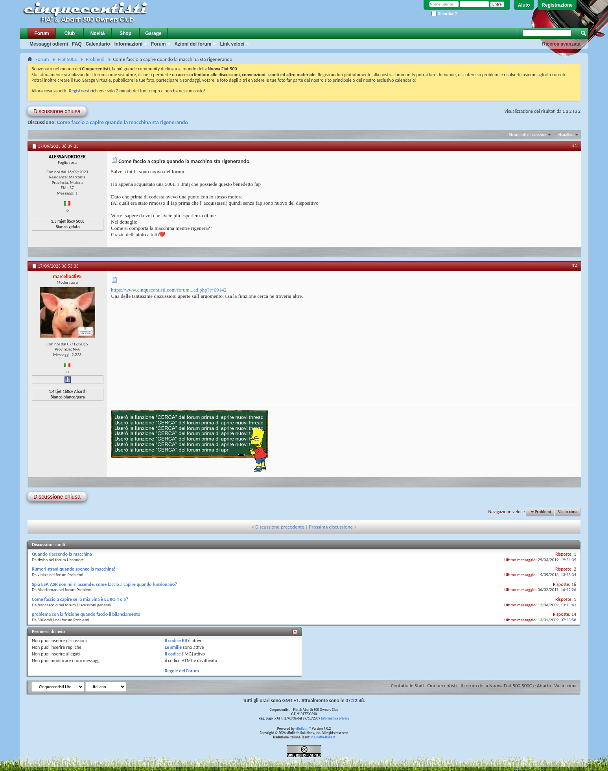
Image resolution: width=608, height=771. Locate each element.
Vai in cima (567, 511)
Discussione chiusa (57, 111)
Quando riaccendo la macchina (62, 554)
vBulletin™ (303, 728)
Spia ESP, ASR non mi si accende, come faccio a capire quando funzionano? (104, 584)
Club (69, 33)
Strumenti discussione (528, 134)
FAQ (77, 44)
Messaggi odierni (48, 44)
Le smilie (173, 647)
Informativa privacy (335, 718)
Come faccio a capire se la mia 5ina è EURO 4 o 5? (80, 599)
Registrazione (557, 5)
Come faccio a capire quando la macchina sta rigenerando (122, 122)
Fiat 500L (67, 59)
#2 (574, 265)
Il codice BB (176, 640)
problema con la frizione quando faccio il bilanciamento (86, 614)
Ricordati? (444, 14)
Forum (41, 33)
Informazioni (128, 44)
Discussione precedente (279, 527)
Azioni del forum (192, 44)
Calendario (98, 44)
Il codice (173, 654)
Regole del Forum (182, 671)
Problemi (95, 59)
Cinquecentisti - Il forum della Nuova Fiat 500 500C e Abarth (489, 685)
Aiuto (524, 5)
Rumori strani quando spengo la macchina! (73, 569)
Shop (125, 33)
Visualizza (566, 134)
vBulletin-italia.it (323, 737)
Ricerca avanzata (561, 44)
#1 (574, 145)
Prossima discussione (331, 527)
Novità (97, 33)
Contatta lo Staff (407, 685)
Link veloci (232, 44)
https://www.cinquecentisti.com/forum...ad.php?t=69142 (169, 290)
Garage (153, 33)
